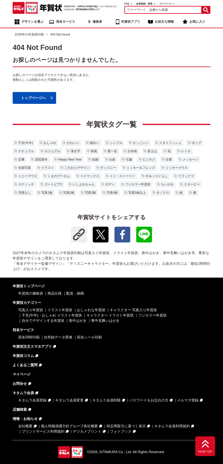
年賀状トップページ (29, 286)
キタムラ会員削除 (106, 400)
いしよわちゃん (84, 184)
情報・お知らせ (25, 419)
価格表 (97, 21)
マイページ (165, 3)
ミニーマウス (27, 176)
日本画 (132, 151)
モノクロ (162, 192)
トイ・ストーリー (122, 176)
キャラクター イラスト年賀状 (110, 315)
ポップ (196, 143)
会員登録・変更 (144, 3)
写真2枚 (68, 192)
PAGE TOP (205, 451)
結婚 (95, 159)
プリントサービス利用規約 (43, 431)
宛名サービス (65, 21)
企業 (169, 159)
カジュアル (52, 151)
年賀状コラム (23, 356)
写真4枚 (112, 192)
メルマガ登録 (187, 400)
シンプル (116, 143)
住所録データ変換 (58, 337)
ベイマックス (89, 176)
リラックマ (186, 176)
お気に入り (197, 21)
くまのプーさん (59, 176)
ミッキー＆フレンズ (141, 167)
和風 (94, 151)
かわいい (73, 143)
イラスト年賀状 (59, 310)
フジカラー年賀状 (137, 184)
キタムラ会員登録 (32, 400)
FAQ (126, 3)
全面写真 (24, 167)
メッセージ (190, 159)
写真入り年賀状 (30, 310)
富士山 (152, 151)
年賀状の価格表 (30, 293)
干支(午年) (25, 143)
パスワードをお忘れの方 (148, 400)
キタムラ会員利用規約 (172, 426)
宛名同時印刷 (29, 337)
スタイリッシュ (170, 143)
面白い (94, 143)
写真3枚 (90, 192)
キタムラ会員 (23, 393)
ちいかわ (167, 184)
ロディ (110, 184)
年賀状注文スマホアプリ (32, 346)
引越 (129, 159)
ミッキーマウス (176, 167)
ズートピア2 (53, 184)
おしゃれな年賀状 (91, 310)
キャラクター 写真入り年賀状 (133, 310)
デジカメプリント (87, 431)
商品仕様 (54, 293)
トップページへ (33, 98)
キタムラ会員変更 (69, 400)
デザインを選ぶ (32, 21)
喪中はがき (78, 321)
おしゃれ (49, 143)
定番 (21, 159)
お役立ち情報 (164, 21)
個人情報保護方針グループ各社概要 (69, 426)
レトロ (186, 151)
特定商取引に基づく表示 (126, 426)
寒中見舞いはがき (105, 321)
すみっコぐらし (157, 176)
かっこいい (141, 143)
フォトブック (120, 431)
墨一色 (112, 151)
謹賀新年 (41, 159)
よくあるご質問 (25, 365)
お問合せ (20, 384)
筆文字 (75, 151)
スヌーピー (192, 184)
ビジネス (149, 159)
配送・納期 (75, 293)
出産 (112, 159)
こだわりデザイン (77, 167)
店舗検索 (20, 409)
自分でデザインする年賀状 (43, 321)
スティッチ (26, 184)
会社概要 (25, 426)
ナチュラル (26, 151)
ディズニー (108, 167)
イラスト (47, 167)
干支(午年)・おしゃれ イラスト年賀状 (52, 315)
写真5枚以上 (137, 192)
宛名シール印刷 (89, 337)
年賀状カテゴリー (27, 303)
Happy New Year (70, 159)
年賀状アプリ (130, 21)
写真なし (24, 192)
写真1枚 (47, 192)
